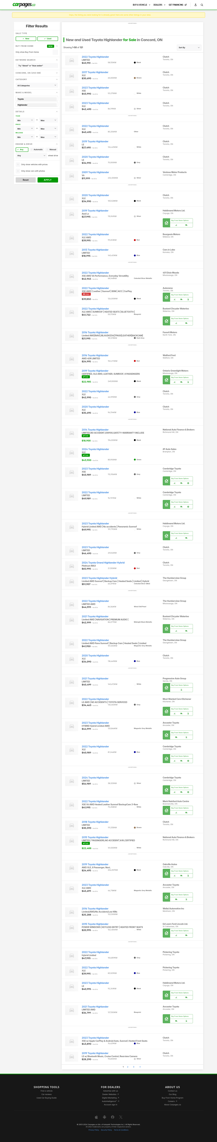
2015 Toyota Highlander (95, 837)
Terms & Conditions (121, 1130)
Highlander (37, 105)
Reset (26, 180)
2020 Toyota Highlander (95, 156)
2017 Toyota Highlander (95, 72)
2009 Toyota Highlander (95, 172)
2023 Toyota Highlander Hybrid (99, 578)
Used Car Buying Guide (46, 1098)
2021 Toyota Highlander (95, 616)
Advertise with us (110, 1091)
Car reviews (46, 1094)
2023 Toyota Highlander (95, 87)
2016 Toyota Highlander (95, 332)
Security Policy (106, 1130)
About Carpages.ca (172, 1104)
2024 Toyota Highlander (95, 449)
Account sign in (110, 1104)
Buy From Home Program (172, 1098)
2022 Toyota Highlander (95, 56)
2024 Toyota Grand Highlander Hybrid (103, 562)
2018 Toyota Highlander (95, 822)
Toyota (37, 99)
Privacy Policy (94, 1130)
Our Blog (172, 1094)
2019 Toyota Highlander (95, 141)
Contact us (172, 1091)
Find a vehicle (46, 1091)
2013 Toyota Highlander (95, 249)
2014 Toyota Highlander (95, 429)
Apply (48, 180)
